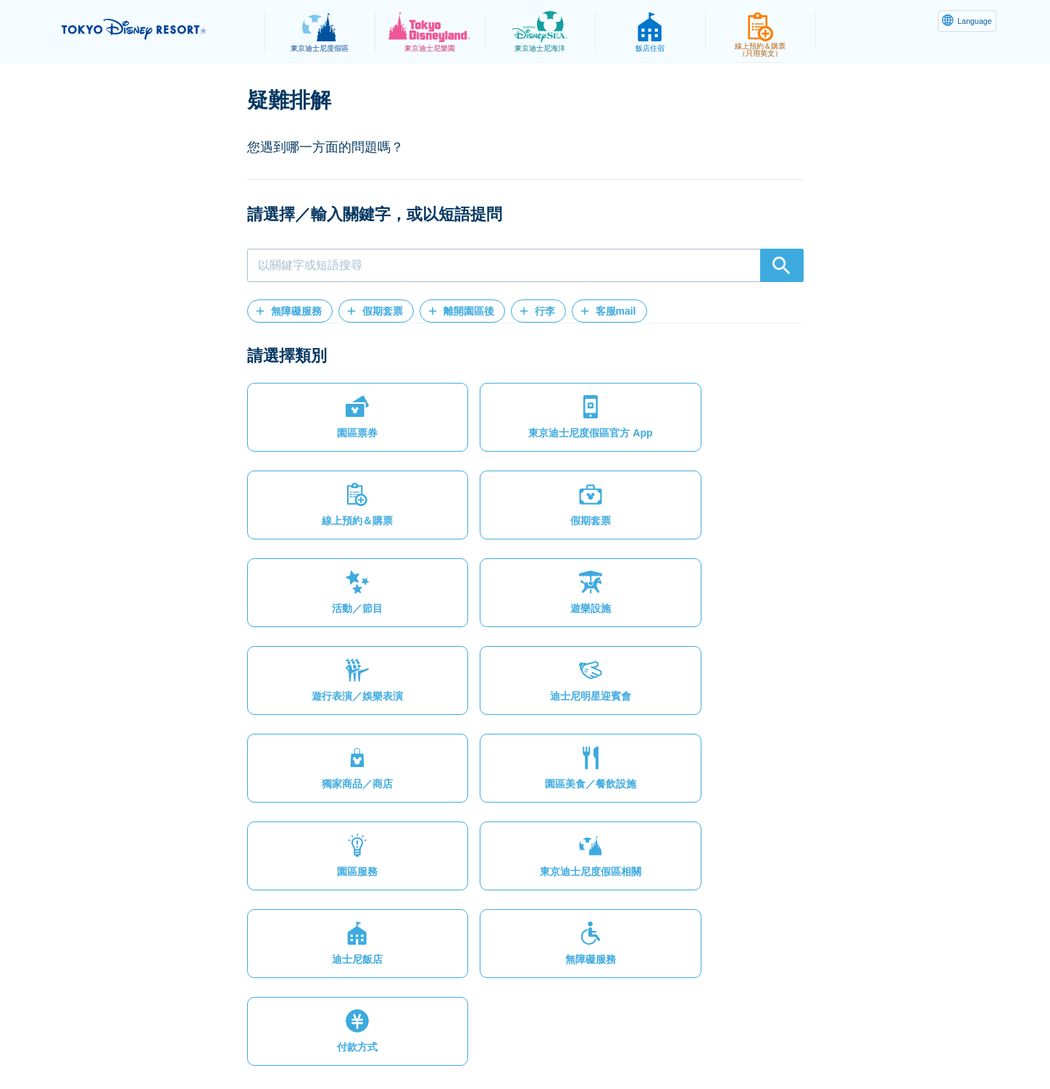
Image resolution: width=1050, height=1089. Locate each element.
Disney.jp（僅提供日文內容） (799, 1042)
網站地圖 (205, 1042)
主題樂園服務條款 (433, 1042)
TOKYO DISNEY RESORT (155, 30)
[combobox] (525, 265)
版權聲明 (519, 1042)
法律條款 (347, 1042)
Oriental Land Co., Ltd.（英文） (636, 1042)
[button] (290, 311)
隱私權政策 (276, 1042)
